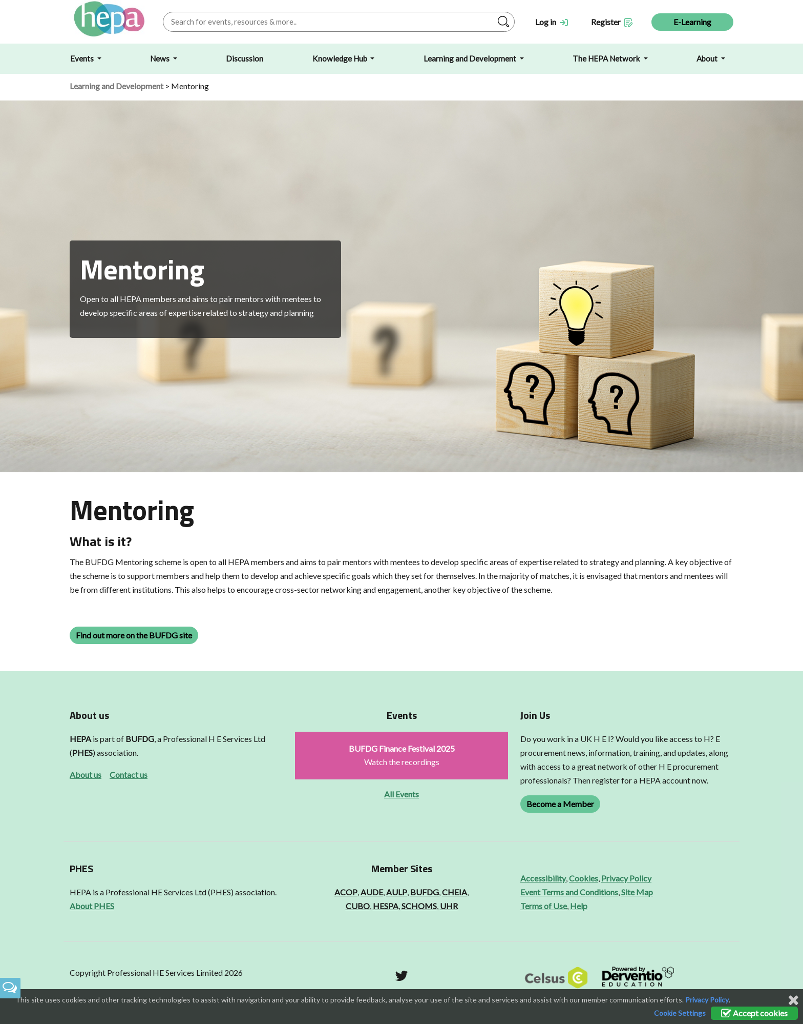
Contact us (128, 774)
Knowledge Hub (340, 58)
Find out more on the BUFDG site (134, 635)
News (160, 58)
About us (85, 774)
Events (82, 58)
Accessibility (543, 878)
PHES (82, 752)
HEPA (80, 739)
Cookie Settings (680, 1013)
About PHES (92, 906)
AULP (396, 892)
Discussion (244, 58)
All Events (401, 794)
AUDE (372, 892)
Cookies (583, 878)
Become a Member (560, 804)
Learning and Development (471, 58)
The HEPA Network (607, 58)
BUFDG (139, 739)
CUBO (358, 906)
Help (578, 906)
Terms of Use (543, 906)
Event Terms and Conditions (569, 892)
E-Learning (692, 22)
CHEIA (454, 892)
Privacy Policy (626, 878)
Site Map (637, 892)
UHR (449, 906)
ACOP (345, 892)
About (707, 58)
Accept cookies (754, 1013)
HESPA (385, 906)
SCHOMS (419, 906)
